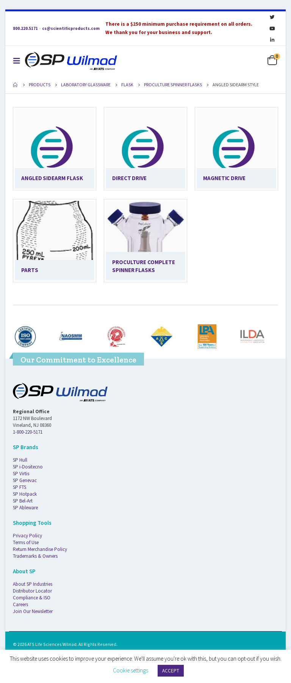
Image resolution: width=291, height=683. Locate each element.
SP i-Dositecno (28, 467)
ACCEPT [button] (170, 670)
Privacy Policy (27, 535)
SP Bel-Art (23, 501)
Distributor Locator (32, 591)
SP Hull (20, 460)
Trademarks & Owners (35, 556)
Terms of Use (26, 542)
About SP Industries (32, 584)
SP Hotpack (25, 494)
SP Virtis (21, 473)
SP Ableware (25, 507)
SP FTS (19, 487)
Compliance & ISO (31, 597)
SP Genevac (25, 480)
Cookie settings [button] (130, 670)
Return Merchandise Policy (40, 549)
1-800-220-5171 (27, 432)
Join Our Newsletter (33, 611)
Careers (20, 604)
